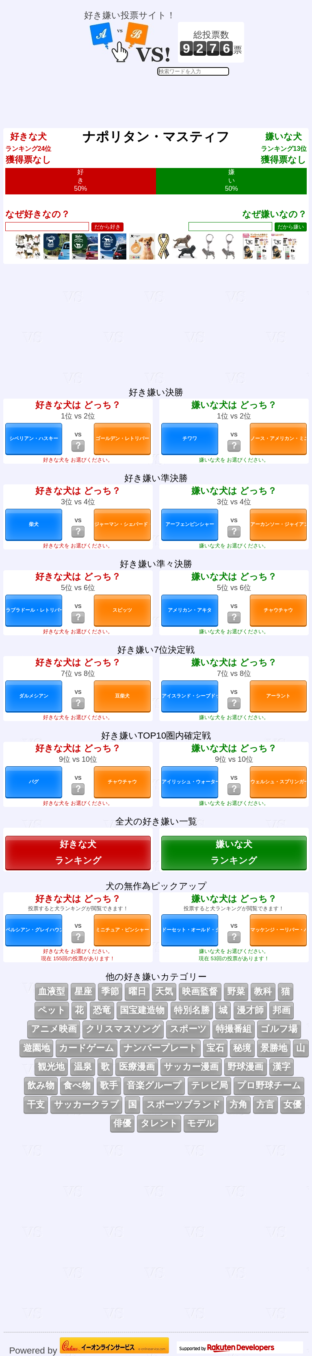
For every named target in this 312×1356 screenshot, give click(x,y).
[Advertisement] (164, 96)
